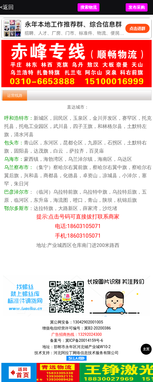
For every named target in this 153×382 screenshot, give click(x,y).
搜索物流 (88, 7)
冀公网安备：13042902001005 (76, 322)
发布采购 (136, 7)
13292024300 (90, 334)
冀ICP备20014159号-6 (84, 340)
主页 (146, 349)
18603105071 (84, 226)
